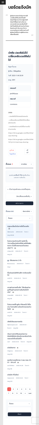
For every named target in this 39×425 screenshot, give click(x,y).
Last (29, 393)
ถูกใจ (12, 150)
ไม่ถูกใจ (12, 154)
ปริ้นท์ (27, 151)
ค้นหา (19, 414)
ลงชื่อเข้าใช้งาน (19, 175)
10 (21, 393)
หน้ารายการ (19, 203)
